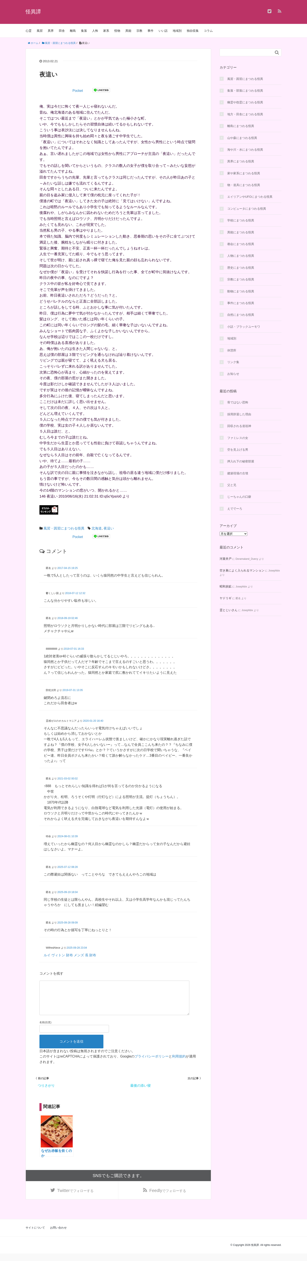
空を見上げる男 (237, 449)
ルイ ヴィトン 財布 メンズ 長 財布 (70, 955)
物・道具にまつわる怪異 (243, 185)
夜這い (109, 528)
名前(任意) (45, 1029)
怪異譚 (33, 11)
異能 (128, 30)
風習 (40, 30)
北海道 (96, 528)
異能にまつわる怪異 (240, 232)
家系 (106, 30)
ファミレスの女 (237, 438)
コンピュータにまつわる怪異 (246, 208)
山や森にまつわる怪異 (242, 138)
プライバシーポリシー (152, 1063)
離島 (73, 30)
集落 (84, 30)
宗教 (139, 30)
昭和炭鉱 (226, 586)
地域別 (177, 30)
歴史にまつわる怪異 (240, 267)
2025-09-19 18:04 (68, 892)
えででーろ (234, 508)
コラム (208, 30)
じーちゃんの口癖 (239, 496)
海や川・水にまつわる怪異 (245, 149)
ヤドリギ (226, 598)
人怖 (95, 30)
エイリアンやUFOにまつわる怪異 (249, 196)
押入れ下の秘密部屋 (240, 461)
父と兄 (231, 485)
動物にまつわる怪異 (240, 291)
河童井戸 (226, 558)
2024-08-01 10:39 (68, 836)
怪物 (117, 30)
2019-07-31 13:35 (73, 690)
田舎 (62, 30)
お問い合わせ (58, 1235)
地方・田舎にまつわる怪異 (245, 114)
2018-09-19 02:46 (68, 618)
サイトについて (35, 1235)
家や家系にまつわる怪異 (243, 173)
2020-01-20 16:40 (93, 720)
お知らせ (233, 373)
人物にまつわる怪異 (240, 255)
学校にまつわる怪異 (240, 220)
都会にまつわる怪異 (240, 244)
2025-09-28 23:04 (77, 947)
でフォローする (75, 1197)
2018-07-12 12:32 (75, 593)
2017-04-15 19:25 (68, 568)
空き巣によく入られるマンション (242, 570)
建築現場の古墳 (237, 473)
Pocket (77, 90)
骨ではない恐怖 (237, 402)
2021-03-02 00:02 (68, 778)
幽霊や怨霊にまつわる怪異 (245, 102)
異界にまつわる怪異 (240, 161)
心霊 (29, 30)
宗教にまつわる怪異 (240, 279)
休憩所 (231, 350)
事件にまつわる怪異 (240, 303)
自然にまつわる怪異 (240, 314)
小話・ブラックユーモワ (243, 326)
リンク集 (233, 362)
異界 (51, 30)
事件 (151, 30)
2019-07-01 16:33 (74, 648)
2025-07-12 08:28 (68, 867)
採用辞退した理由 (239, 414)
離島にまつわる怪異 (240, 126)
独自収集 (193, 30)
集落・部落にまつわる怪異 (245, 90)
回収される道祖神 (239, 426)
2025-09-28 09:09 (68, 922)
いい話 (163, 30)
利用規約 (179, 1063)
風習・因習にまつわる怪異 (63, 528)
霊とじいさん (228, 610)
